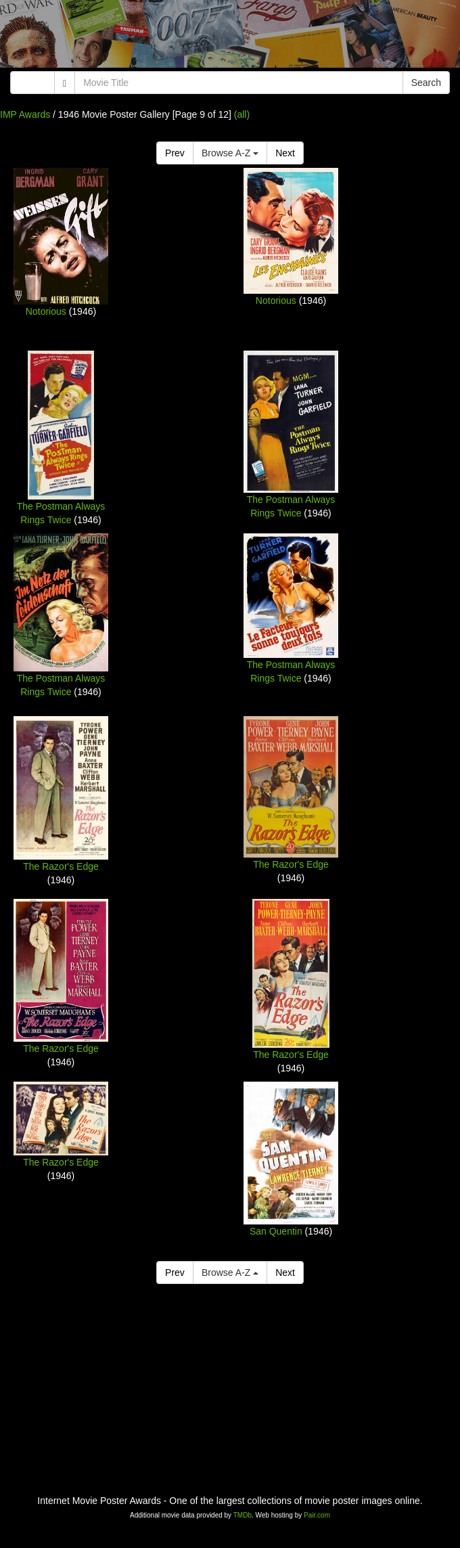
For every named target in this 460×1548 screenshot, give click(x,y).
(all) (242, 114)
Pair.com (317, 1515)
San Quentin (276, 1231)
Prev (175, 153)
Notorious (46, 311)
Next (285, 153)
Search (426, 82)
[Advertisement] (230, 37)
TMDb (242, 1515)
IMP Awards (25, 114)
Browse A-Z (230, 153)
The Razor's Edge (61, 866)
